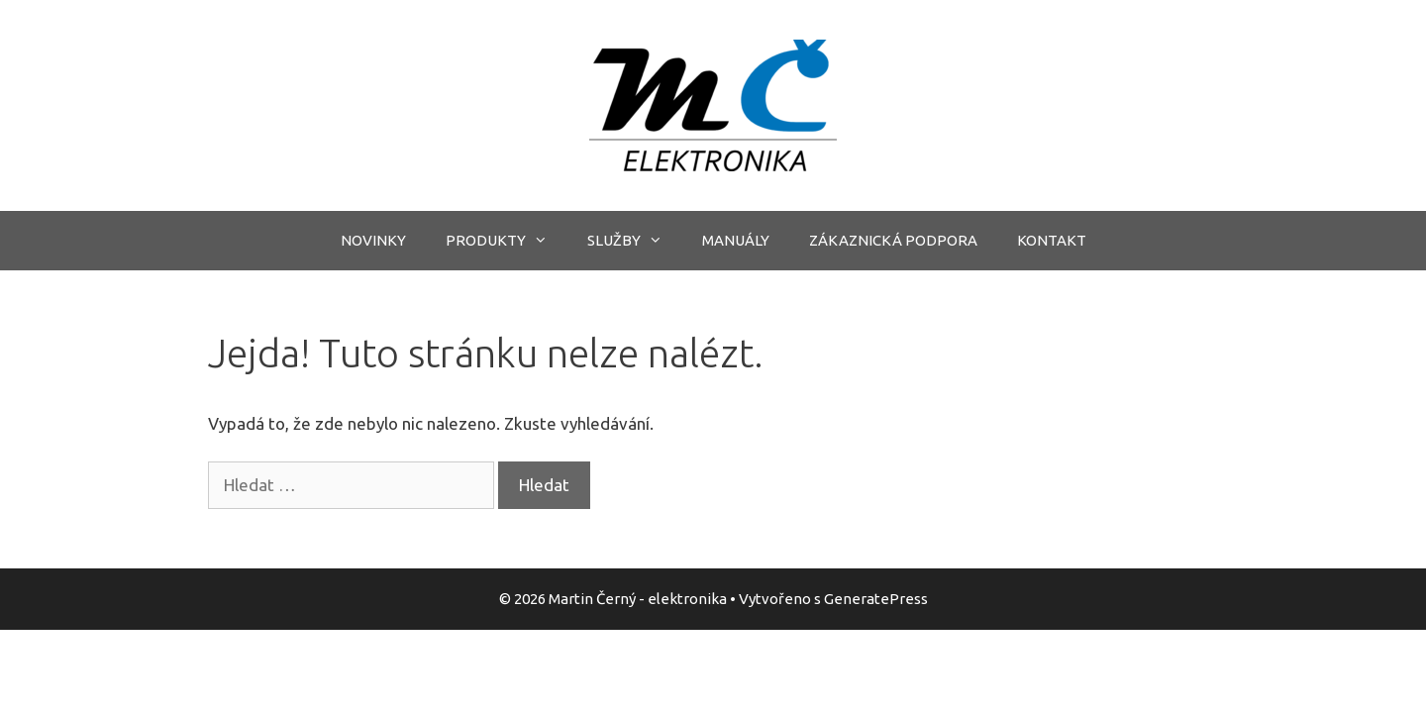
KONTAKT (1051, 240)
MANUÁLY (735, 240)
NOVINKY (373, 240)
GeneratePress (876, 598)
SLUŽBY (634, 240)
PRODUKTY (506, 240)
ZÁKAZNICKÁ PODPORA (893, 240)
